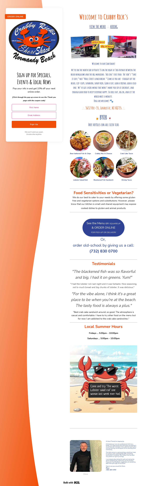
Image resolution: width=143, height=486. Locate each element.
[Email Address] (34, 115)
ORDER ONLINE (15, 16)
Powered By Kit (71, 482)
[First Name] (34, 107)
